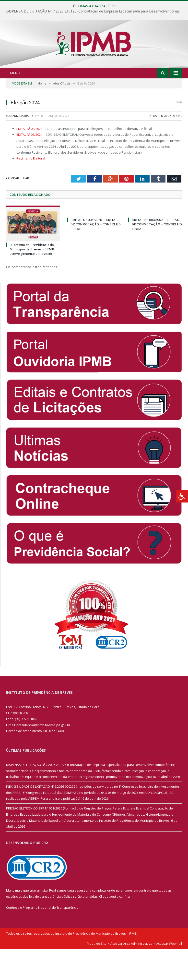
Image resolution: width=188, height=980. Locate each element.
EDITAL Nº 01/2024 (29, 165)
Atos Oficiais (159, 146)
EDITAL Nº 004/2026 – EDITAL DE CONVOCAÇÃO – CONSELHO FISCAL (157, 254)
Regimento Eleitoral (30, 189)
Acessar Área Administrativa (131, 974)
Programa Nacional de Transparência (50, 938)
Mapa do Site (96, 974)
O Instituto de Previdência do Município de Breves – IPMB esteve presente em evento (32, 279)
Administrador (23, 146)
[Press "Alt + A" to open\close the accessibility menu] (182, 496)
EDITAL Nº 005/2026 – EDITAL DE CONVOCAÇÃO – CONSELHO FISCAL (95, 254)
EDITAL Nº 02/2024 (29, 159)
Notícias (176, 146)
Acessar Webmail (169, 974)
